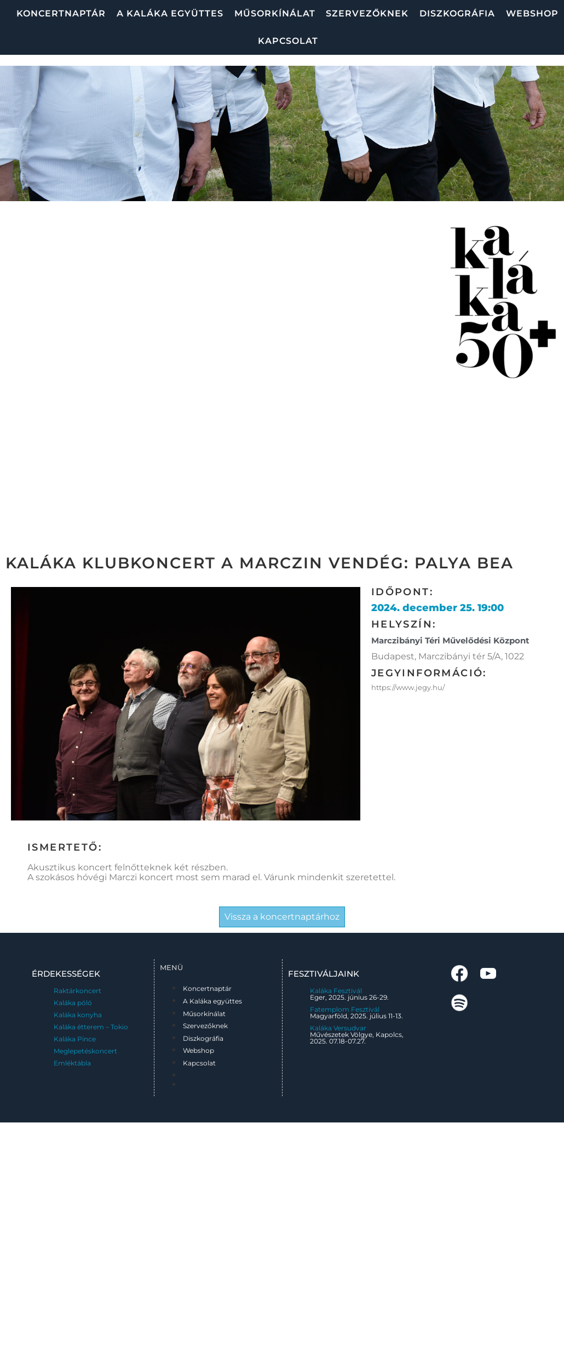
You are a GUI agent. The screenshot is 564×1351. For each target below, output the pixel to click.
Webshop (532, 13)
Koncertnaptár (61, 13)
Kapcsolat (288, 41)
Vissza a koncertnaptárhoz (282, 916)
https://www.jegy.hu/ (408, 687)
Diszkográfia (457, 13)
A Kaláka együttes (170, 13)
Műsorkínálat (274, 13)
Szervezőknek (367, 13)
